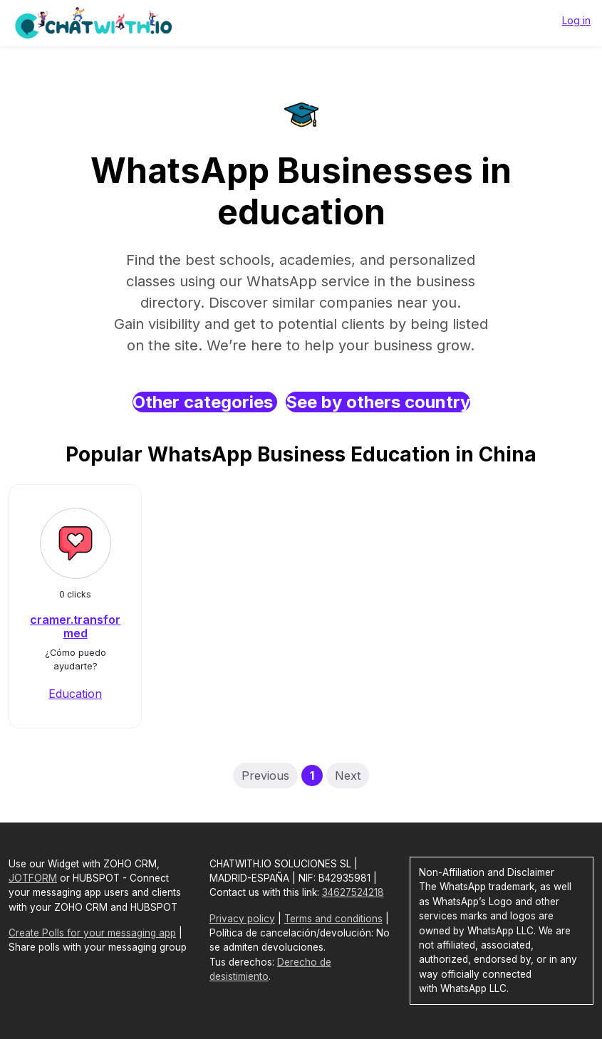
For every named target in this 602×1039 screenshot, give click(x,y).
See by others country (378, 402)
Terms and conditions (333, 918)
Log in (576, 20)
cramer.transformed (75, 626)
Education (75, 693)
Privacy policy (242, 918)
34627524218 (353, 892)
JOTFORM (33, 878)
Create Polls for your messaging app (92, 933)
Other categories (205, 402)
